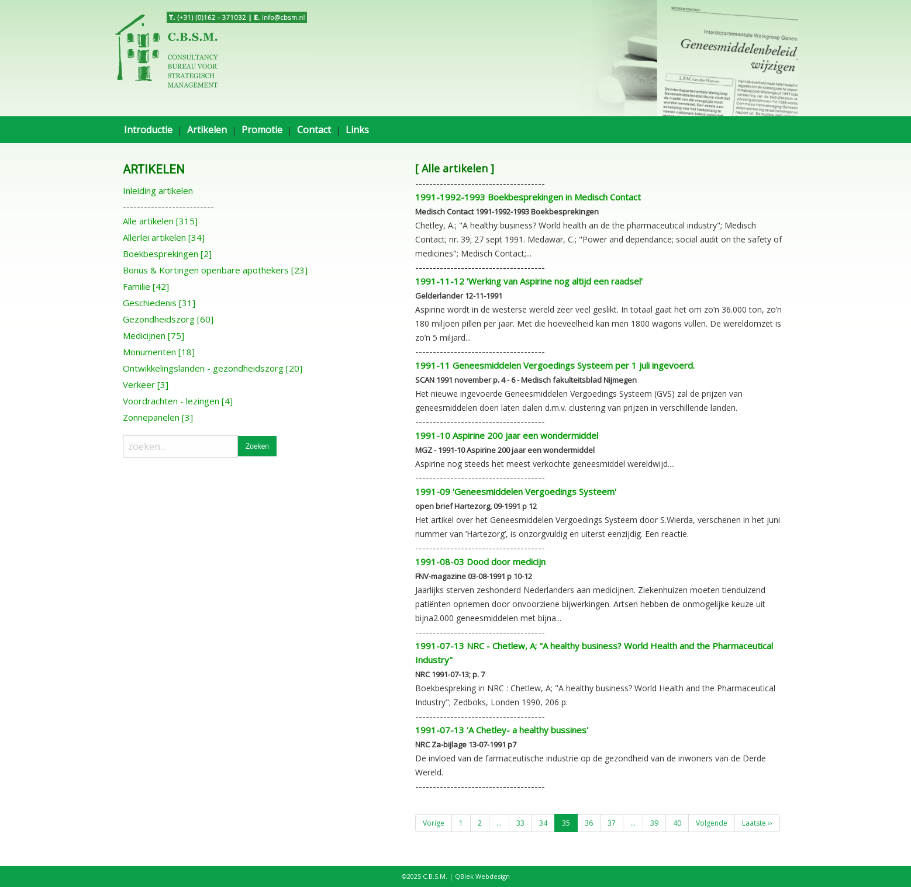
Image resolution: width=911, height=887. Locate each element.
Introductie (148, 129)
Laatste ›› (757, 823)
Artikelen (207, 129)
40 (677, 823)
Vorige (433, 823)
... (499, 823)
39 (654, 823)
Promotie (261, 129)
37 (612, 823)
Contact (314, 129)
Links (357, 129)
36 (589, 823)
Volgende (711, 823)
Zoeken (257, 446)
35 (566, 823)
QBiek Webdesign (482, 876)
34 (543, 823)
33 (520, 823)
